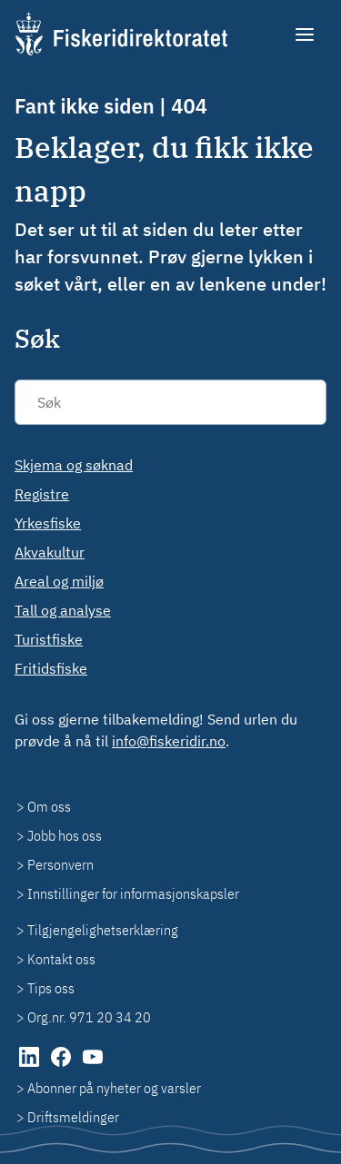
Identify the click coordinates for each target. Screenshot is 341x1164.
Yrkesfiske (48, 523)
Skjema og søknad (74, 465)
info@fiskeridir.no (169, 741)
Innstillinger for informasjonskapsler (133, 893)
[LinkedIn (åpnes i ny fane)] (30, 1066)
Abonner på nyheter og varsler (114, 1088)
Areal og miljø (59, 581)
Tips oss (51, 988)
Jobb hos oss (64, 835)
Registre (42, 494)
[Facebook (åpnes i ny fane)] (62, 1066)
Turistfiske (49, 639)
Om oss (49, 806)
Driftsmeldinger (73, 1117)
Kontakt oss (61, 959)
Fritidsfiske (51, 668)
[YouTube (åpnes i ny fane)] (92, 1066)
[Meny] (306, 34)
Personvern (60, 864)
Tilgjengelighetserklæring (102, 930)
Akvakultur (50, 552)
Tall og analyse (63, 610)
